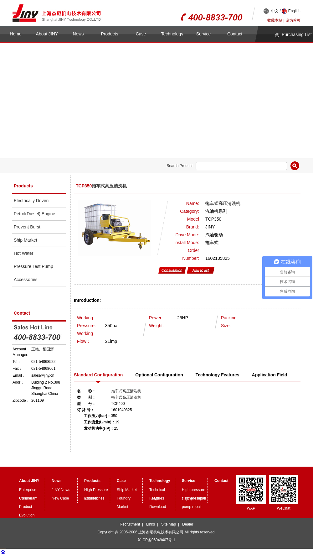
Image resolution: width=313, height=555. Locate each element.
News (78, 33)
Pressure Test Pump (33, 266)
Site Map (168, 524)
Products (109, 33)
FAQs (154, 498)
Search (294, 165)
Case (141, 33)
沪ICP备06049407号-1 (156, 540)
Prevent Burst (27, 226)
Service (203, 33)
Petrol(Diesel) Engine (34, 213)
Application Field (269, 374)
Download (157, 507)
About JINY (47, 33)
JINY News (61, 490)
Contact (234, 33)
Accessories (25, 279)
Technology (172, 33)
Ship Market (25, 240)
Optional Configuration (159, 374)
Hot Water (23, 253)
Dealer (187, 524)
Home (15, 33)
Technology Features (217, 374)
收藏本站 (274, 20)
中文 (271, 11)
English (291, 11)
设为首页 (292, 20)
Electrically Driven (31, 200)
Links (150, 524)
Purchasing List (297, 34)
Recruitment (130, 524)
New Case (60, 498)
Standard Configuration (98, 374)
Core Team (28, 498)
